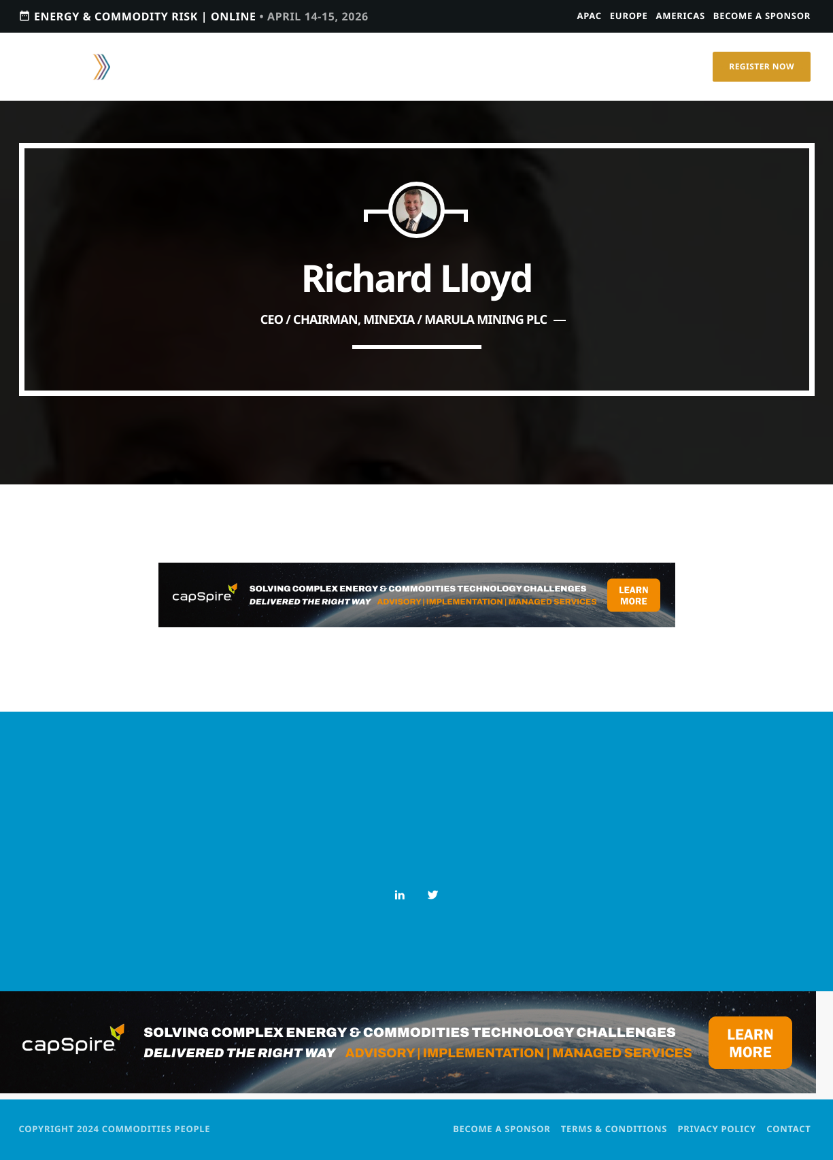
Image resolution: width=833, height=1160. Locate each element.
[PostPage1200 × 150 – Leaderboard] (416, 623)
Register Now (761, 66)
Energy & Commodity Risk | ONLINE (193, 16)
